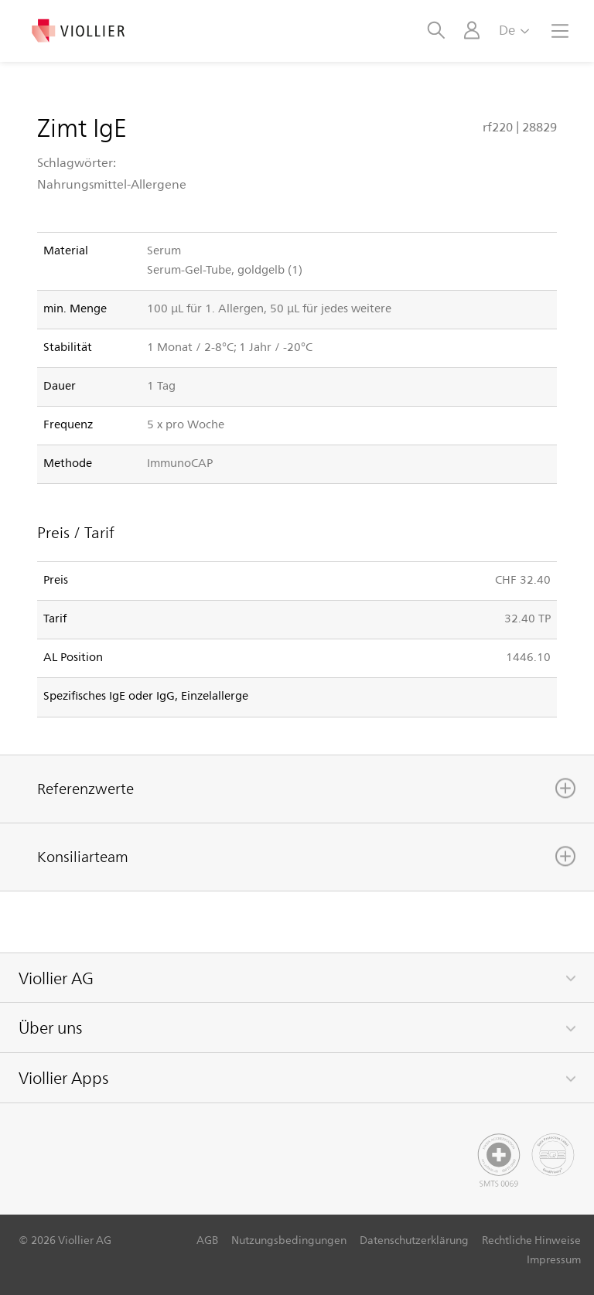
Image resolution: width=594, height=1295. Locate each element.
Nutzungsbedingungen (288, 1239)
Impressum (554, 1259)
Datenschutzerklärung (414, 1239)
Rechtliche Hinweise (531, 1239)
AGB (207, 1239)
